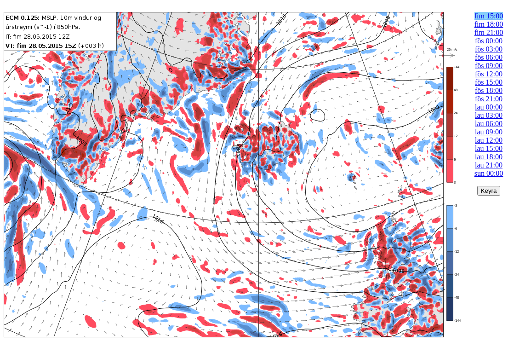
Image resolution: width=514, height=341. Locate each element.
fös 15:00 (489, 82)
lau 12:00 (489, 140)
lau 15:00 (489, 148)
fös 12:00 (489, 74)
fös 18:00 (489, 90)
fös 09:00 (489, 65)
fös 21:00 (489, 99)
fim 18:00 (488, 24)
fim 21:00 (488, 32)
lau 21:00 (489, 165)
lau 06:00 (489, 123)
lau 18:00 (489, 157)
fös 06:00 (489, 57)
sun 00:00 (488, 173)
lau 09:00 (489, 132)
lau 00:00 (489, 107)
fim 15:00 (488, 16)
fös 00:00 (489, 41)
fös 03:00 (489, 49)
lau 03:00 (489, 115)
